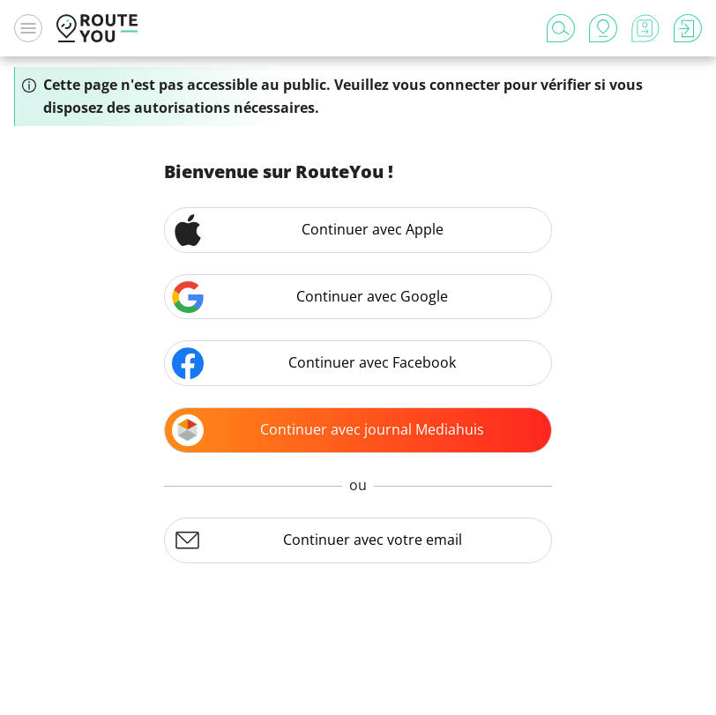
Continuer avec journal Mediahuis (328, 430)
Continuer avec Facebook (314, 363)
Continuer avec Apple (308, 230)
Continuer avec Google (310, 297)
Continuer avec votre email (317, 540)
